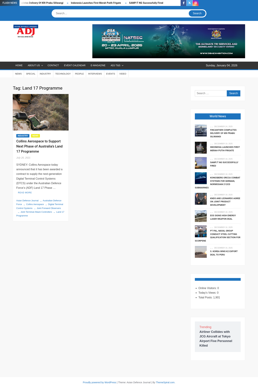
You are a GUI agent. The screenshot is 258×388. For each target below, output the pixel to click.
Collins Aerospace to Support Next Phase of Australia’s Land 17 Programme (39, 146)
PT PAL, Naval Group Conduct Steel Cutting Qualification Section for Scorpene (217, 235)
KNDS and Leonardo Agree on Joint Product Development (225, 202)
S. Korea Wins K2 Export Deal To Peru (224, 253)
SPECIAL (30, 73)
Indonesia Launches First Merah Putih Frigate (96, 3)
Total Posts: (205, 297)
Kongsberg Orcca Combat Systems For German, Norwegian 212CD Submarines (217, 182)
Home (19, 65)
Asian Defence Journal (27, 200)
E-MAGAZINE (98, 65)
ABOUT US (34, 65)
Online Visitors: (207, 288)
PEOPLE (79, 73)
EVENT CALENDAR (75, 65)
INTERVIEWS (95, 73)
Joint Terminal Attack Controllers (36, 212)
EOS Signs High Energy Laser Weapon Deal (223, 217)
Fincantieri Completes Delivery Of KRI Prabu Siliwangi (33, 3)
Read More (25, 192)
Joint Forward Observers (49, 208)
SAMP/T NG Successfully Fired (146, 3)
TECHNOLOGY (63, 73)
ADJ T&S (115, 65)
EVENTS (110, 73)
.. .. (211, 126)
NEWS (18, 73)
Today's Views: (207, 292)
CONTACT (53, 65)
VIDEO (122, 73)
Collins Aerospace (35, 204)
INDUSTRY (45, 73)
